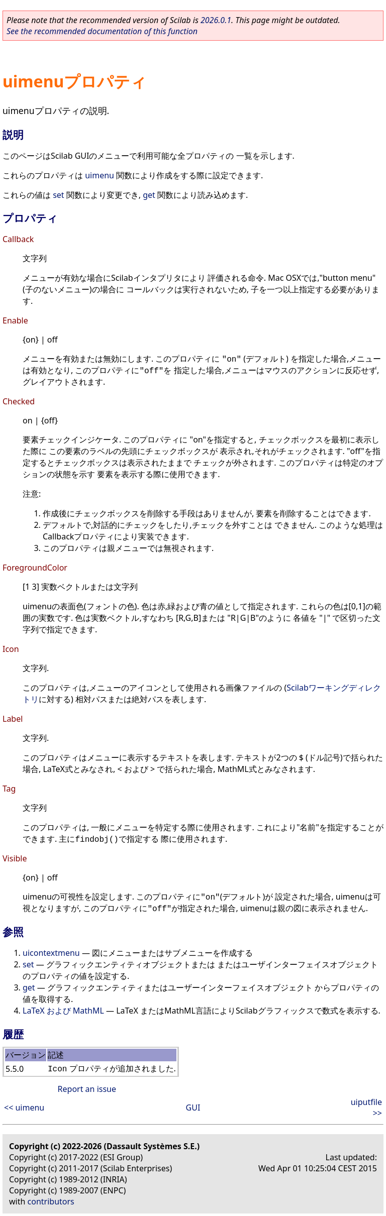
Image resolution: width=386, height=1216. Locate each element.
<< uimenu (24, 1107)
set (58, 194)
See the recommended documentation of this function (102, 31)
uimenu (99, 175)
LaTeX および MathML (63, 1010)
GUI (193, 1107)
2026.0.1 (216, 20)
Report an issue (87, 1088)
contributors (51, 1201)
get (149, 194)
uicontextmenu (51, 952)
